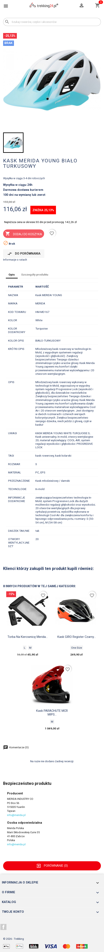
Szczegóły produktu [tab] (34, 274)
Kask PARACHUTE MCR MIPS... (52, 712)
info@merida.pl (16, 815)
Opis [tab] (12, 274)
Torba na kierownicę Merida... (27, 637)
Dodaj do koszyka (23, 234)
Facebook (3, 927)
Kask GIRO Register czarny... (76, 637)
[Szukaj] (52, 22)
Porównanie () (52, 865)
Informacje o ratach (15, 259)
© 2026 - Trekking (13, 938)
